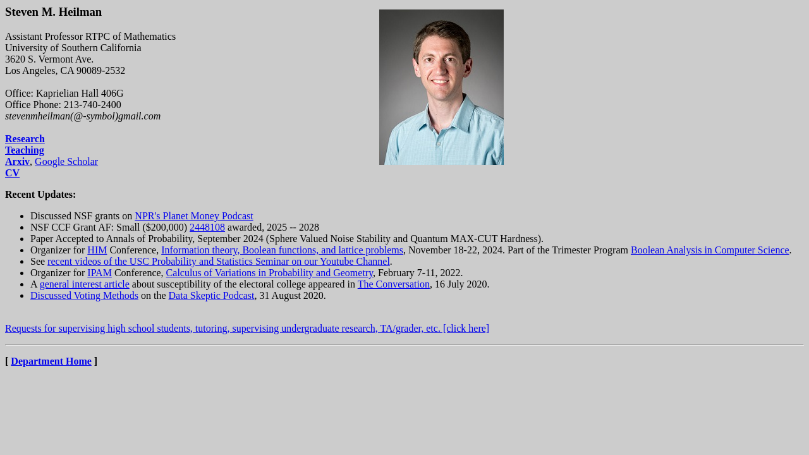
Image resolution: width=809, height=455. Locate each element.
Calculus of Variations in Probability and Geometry (270, 272)
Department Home (51, 361)
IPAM (99, 272)
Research (25, 138)
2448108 (207, 227)
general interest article (85, 284)
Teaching (24, 150)
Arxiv (17, 161)
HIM (97, 250)
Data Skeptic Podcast (212, 295)
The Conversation (394, 284)
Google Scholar (66, 161)
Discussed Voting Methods (84, 295)
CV (12, 172)
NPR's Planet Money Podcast (194, 215)
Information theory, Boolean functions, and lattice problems (282, 250)
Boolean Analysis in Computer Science (710, 250)
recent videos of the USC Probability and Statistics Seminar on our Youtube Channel (218, 261)
